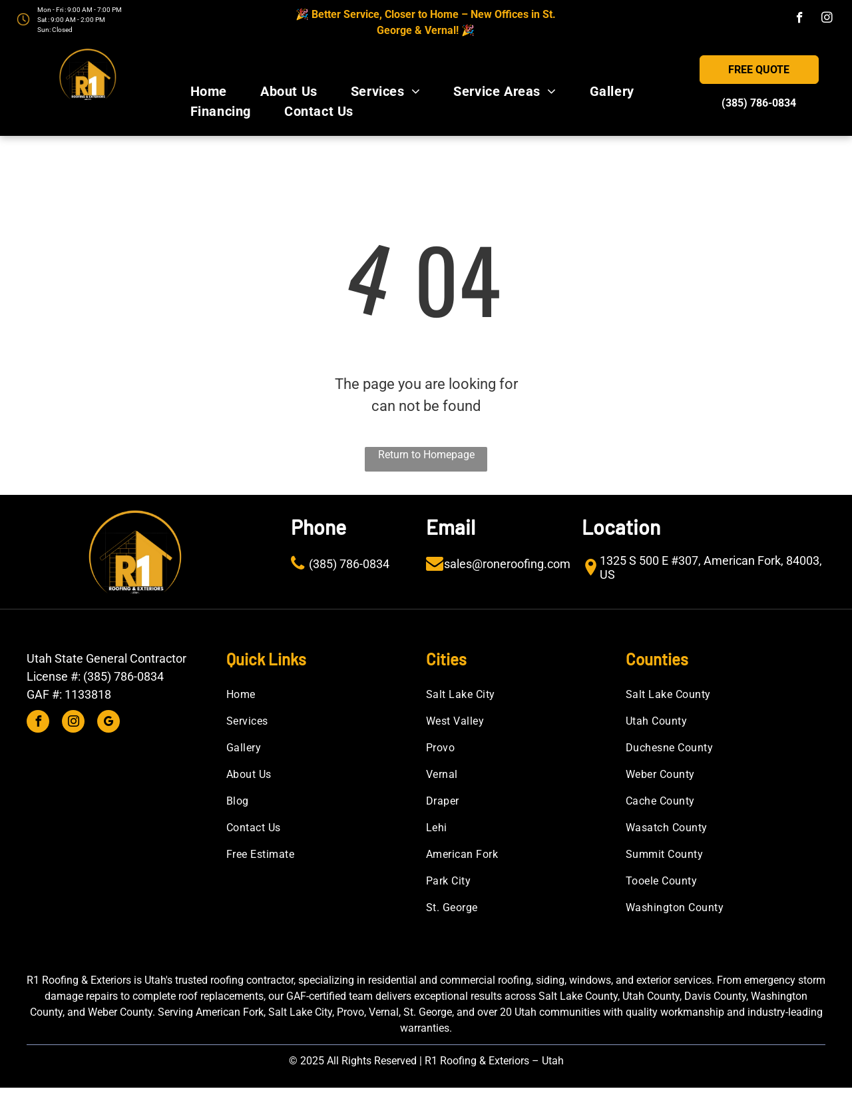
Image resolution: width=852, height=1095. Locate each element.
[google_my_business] (108, 723)
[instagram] (827, 19)
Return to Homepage (426, 454)
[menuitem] (209, 91)
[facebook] (799, 19)
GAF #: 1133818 (69, 694)
